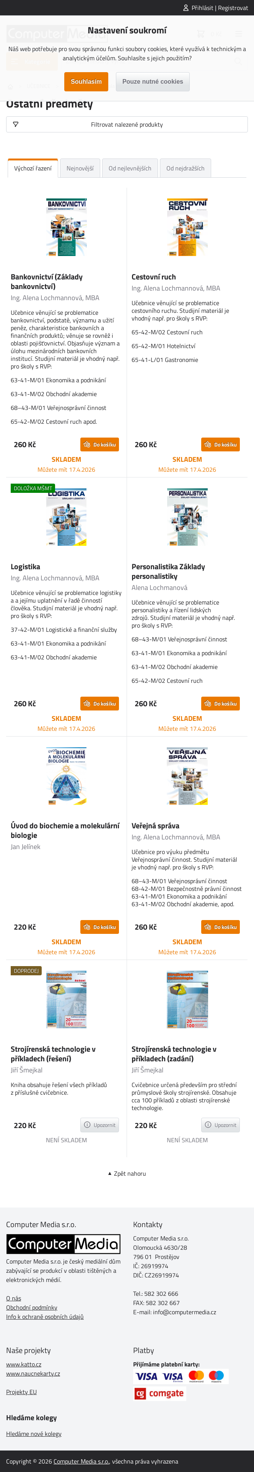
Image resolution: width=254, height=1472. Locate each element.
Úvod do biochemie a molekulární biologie (65, 830)
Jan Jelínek (26, 846)
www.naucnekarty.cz (33, 1373)
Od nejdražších (185, 168)
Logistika (25, 566)
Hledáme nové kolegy (34, 1433)
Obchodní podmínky (31, 1307)
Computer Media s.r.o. (81, 1461)
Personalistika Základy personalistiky (168, 571)
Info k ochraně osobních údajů (45, 1316)
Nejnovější (80, 168)
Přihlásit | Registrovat (220, 7)
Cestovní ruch (154, 277)
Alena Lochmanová (159, 587)
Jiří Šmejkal (26, 1070)
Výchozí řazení (33, 168)
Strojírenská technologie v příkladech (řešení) (53, 1053)
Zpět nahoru (130, 1173)
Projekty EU (21, 1391)
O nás (13, 1298)
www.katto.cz (23, 1364)
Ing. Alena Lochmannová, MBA (55, 297)
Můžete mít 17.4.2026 (66, 469)
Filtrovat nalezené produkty (127, 124)
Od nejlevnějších (130, 168)
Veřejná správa (155, 825)
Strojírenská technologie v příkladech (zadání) (174, 1053)
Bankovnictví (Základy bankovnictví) (47, 281)
